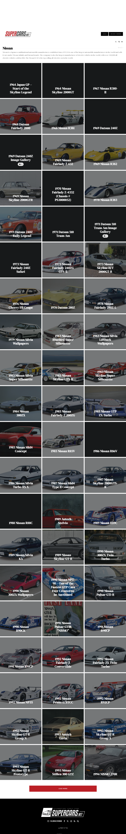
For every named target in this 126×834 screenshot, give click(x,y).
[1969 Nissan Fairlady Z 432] (63, 152)
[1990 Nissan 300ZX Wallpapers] (20, 582)
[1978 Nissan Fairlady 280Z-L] (105, 295)
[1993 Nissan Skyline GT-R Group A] (105, 726)
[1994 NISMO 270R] (105, 762)
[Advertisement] (62, 14)
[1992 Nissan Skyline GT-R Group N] (20, 726)
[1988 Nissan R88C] (20, 511)
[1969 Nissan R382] (105, 152)
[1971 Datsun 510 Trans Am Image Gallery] (105, 224)
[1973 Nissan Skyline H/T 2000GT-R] (105, 259)
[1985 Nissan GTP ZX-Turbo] (105, 403)
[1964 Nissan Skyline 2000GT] (63, 80)
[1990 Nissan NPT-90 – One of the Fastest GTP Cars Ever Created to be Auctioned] (63, 582)
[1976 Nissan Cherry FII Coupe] (20, 295)
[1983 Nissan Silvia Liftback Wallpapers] (105, 331)
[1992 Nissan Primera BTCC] (63, 690)
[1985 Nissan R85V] (63, 439)
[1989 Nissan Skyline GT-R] (63, 547)
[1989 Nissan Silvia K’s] (20, 547)
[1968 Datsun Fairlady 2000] (20, 116)
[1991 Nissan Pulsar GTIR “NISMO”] (63, 618)
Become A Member (116, 34)
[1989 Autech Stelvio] (63, 511)
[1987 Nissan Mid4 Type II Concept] (63, 475)
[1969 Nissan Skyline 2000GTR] (20, 188)
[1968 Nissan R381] (63, 116)
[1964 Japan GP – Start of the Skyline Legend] (20, 80)
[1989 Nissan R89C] (105, 511)
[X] (67, 821)
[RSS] (74, 821)
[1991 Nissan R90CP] (105, 618)
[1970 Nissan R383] (105, 188)
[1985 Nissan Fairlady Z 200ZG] (63, 403)
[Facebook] (64, 821)
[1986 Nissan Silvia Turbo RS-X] (20, 475)
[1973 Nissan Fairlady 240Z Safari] (20, 259)
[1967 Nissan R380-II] (105, 80)
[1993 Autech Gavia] (63, 726)
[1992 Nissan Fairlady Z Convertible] (63, 654)
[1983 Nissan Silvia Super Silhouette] (20, 367)
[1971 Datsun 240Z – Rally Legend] (20, 224)
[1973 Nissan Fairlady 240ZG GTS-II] (63, 259)
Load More (63, 789)
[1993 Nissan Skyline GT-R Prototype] (20, 762)
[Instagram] (71, 821)
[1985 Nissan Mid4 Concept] (20, 439)
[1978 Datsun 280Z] (63, 295)
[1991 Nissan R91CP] (20, 654)
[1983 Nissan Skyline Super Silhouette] (105, 367)
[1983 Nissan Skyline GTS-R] (63, 367)
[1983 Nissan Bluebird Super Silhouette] (63, 331)
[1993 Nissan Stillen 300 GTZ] (63, 762)
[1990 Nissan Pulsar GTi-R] (105, 582)
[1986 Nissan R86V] (105, 439)
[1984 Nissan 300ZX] (20, 403)
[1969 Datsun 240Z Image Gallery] (20, 152)
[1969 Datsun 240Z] (105, 116)
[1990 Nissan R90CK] (20, 618)
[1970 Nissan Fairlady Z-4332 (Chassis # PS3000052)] (63, 188)
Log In (104, 34)
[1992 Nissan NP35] (20, 690)
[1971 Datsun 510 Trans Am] (63, 224)
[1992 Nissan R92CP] (105, 690)
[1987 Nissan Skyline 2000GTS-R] (105, 475)
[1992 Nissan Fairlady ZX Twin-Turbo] (105, 654)
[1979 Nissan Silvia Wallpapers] (20, 331)
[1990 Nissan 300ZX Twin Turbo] (105, 547)
